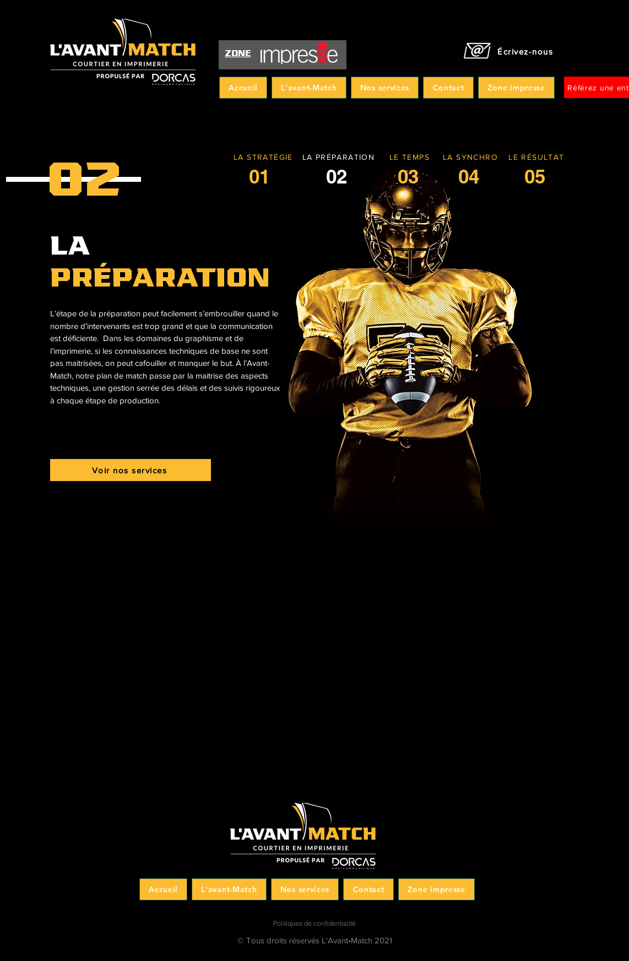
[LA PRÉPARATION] (340, 157)
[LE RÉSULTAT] (537, 157)
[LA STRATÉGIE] (264, 157)
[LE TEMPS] (411, 157)
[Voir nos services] (130, 470)
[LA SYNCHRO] (471, 157)
